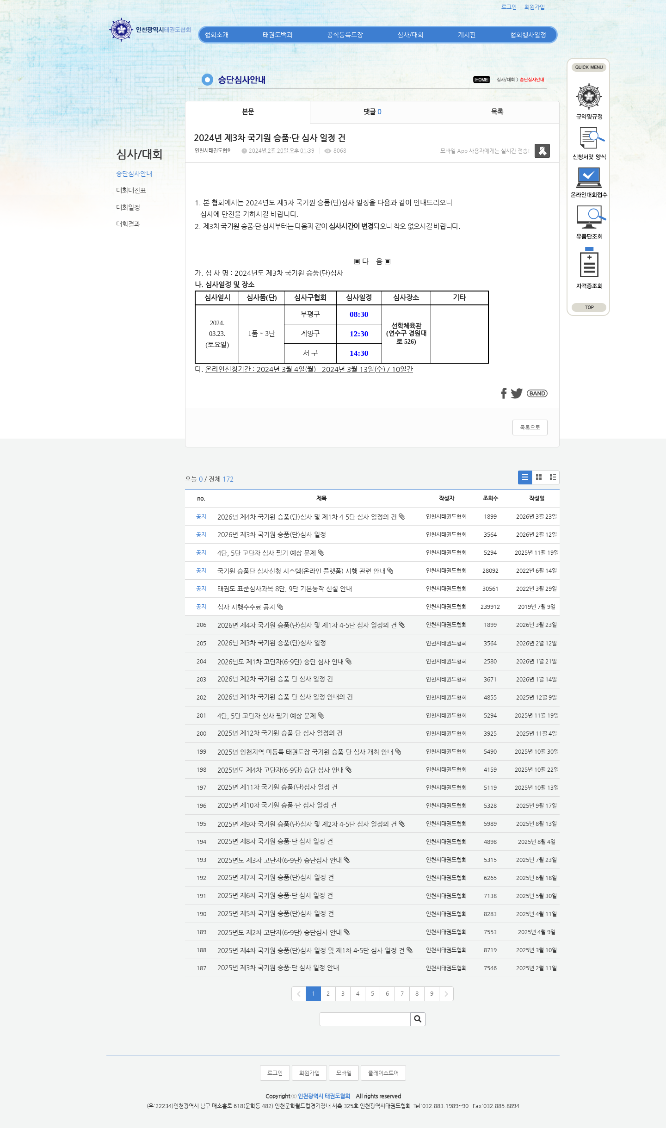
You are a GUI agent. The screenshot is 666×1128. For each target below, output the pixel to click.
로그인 (509, 7)
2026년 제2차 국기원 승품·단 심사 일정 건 (275, 678)
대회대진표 (131, 190)
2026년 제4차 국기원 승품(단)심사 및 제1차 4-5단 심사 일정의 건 (311, 517)
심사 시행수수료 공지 (250, 607)
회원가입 (534, 7)
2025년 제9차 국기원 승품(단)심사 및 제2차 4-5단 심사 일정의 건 (307, 824)
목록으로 (530, 427)
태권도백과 (278, 34)
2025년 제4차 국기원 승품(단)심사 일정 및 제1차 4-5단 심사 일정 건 (311, 950)
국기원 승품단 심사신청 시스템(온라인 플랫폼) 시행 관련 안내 (305, 571)
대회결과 (128, 224)
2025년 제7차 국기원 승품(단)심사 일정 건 (275, 877)
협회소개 (216, 34)
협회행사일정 (528, 34)
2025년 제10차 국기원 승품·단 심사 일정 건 (277, 805)
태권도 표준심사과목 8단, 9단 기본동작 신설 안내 (284, 588)
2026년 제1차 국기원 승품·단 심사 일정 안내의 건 (285, 696)
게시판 (467, 34)
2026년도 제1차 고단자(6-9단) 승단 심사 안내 (280, 661)
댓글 (372, 111)
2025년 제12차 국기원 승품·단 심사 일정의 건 (280, 733)
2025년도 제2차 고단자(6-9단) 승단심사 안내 (279, 932)
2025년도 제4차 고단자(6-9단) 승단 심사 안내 (280, 770)
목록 (497, 111)
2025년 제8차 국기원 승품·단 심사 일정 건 (275, 841)
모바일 (344, 1073)
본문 (248, 111)
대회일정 (128, 207)
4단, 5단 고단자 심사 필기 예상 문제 (270, 553)
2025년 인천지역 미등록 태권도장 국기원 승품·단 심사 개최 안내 (305, 752)
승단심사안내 (134, 173)
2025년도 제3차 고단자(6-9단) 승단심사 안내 (279, 860)
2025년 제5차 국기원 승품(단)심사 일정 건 (275, 913)
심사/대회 (410, 34)
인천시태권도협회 (213, 151)
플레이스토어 (383, 1073)
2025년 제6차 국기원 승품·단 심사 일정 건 (275, 895)
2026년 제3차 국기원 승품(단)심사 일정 (272, 534)
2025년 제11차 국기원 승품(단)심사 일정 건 (277, 787)
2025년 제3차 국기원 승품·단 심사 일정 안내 (278, 967)
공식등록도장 (345, 34)
